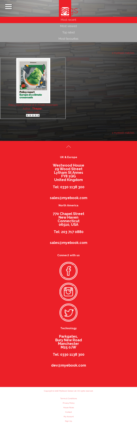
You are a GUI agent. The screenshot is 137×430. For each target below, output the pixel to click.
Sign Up (68, 421)
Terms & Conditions (68, 398)
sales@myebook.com (68, 198)
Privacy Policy (68, 403)
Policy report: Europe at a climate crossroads (33, 105)
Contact (68, 412)
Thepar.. (37, 108)
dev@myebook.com (68, 365)
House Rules (68, 407)
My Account (69, 417)
